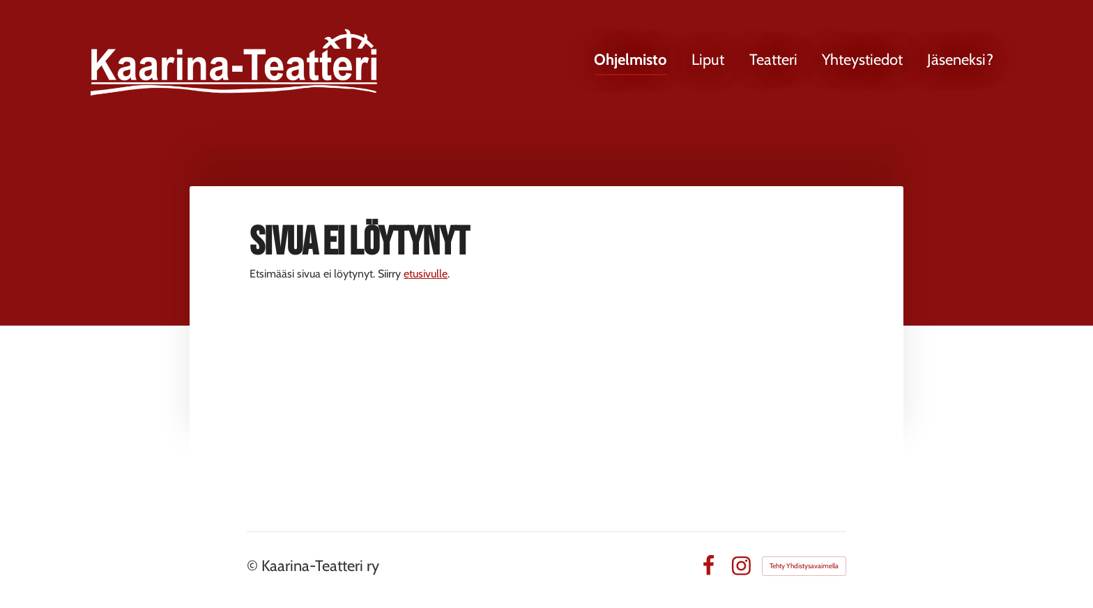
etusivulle (426, 273)
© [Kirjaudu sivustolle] (254, 565)
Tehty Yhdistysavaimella (804, 565)
